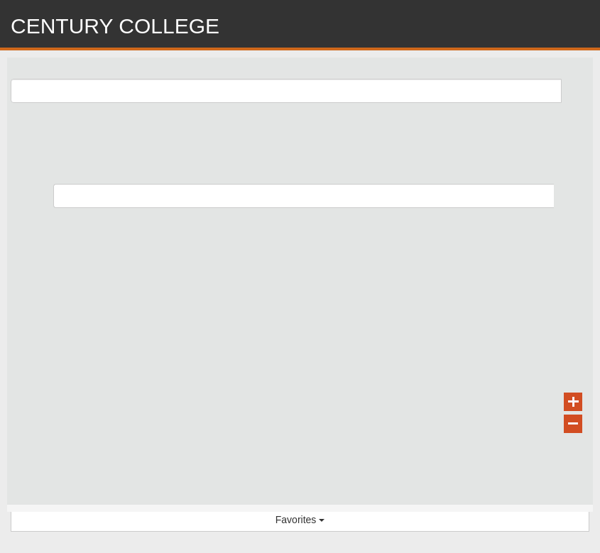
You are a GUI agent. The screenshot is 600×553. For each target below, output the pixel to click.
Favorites (300, 519)
